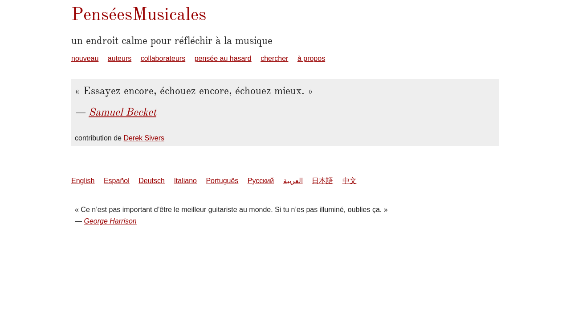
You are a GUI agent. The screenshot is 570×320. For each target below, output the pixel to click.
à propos (311, 58)
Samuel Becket (122, 112)
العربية (293, 180)
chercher (274, 58)
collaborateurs (163, 58)
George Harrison (110, 221)
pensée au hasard (223, 58)
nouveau (84, 58)
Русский (261, 180)
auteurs (119, 58)
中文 (349, 180)
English (82, 180)
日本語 (322, 180)
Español (117, 180)
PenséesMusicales (138, 14)
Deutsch (151, 180)
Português (222, 180)
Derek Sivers (143, 138)
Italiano (185, 180)
